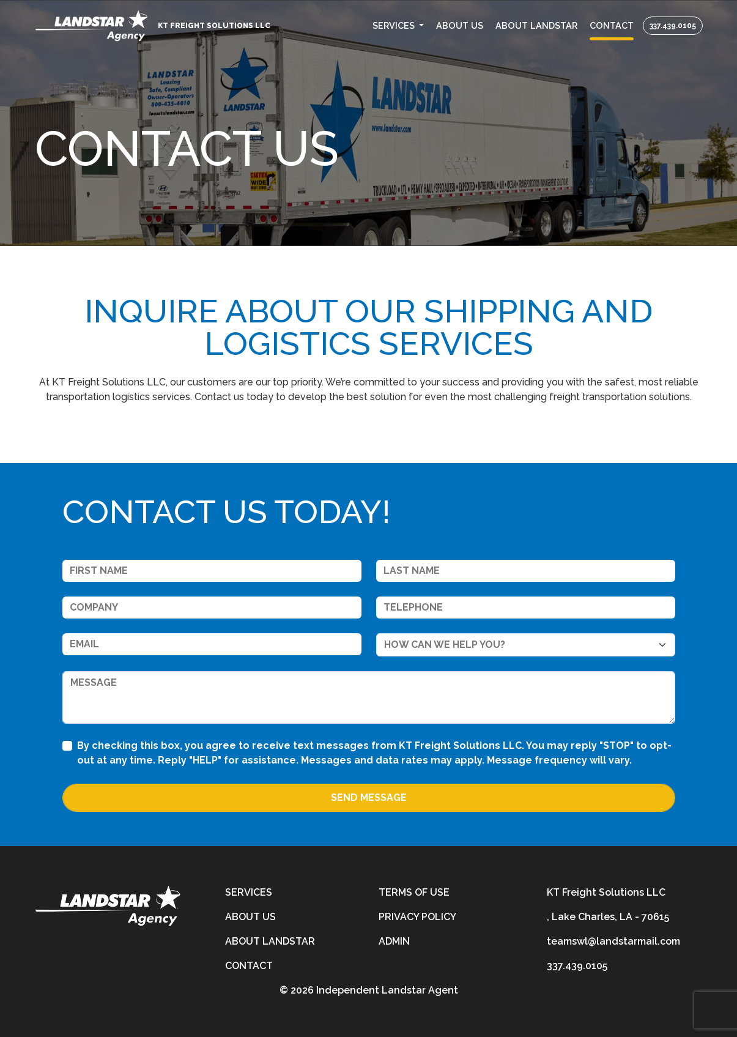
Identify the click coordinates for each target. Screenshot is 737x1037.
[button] (398, 25)
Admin (394, 941)
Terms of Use (414, 892)
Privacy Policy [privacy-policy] (417, 917)
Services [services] (248, 892)
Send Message (369, 797)
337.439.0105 (673, 25)
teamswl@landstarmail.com (613, 941)
